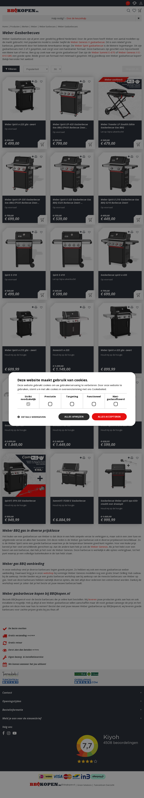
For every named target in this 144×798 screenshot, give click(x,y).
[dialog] (72, 399)
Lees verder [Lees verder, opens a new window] (114, 389)
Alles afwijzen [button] (73, 416)
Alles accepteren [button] (109, 416)
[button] (31, 416)
